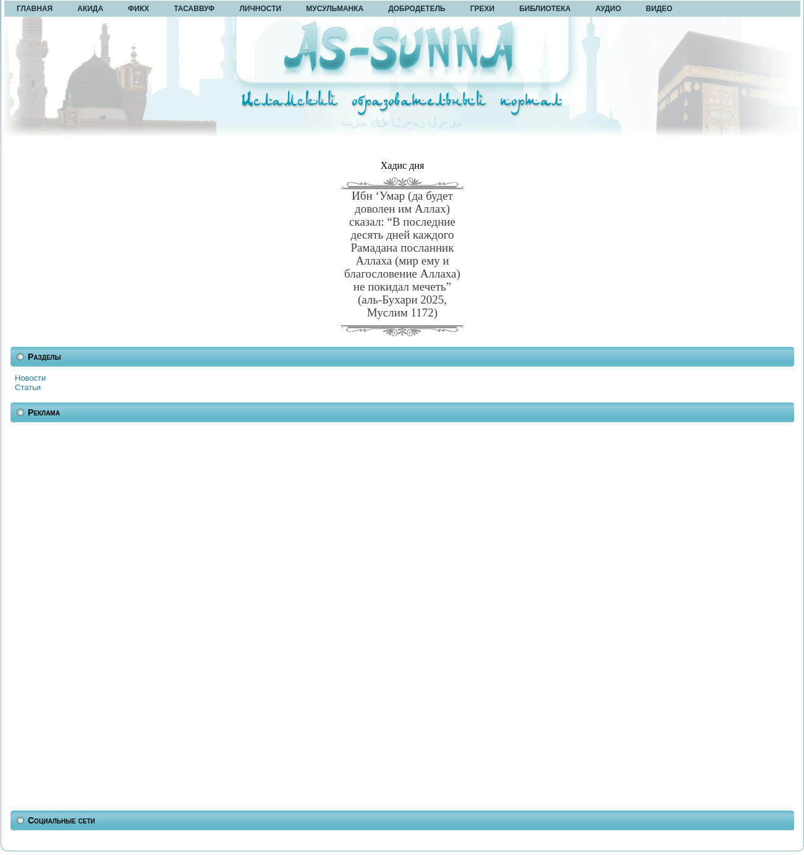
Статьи (28, 387)
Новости (30, 378)
